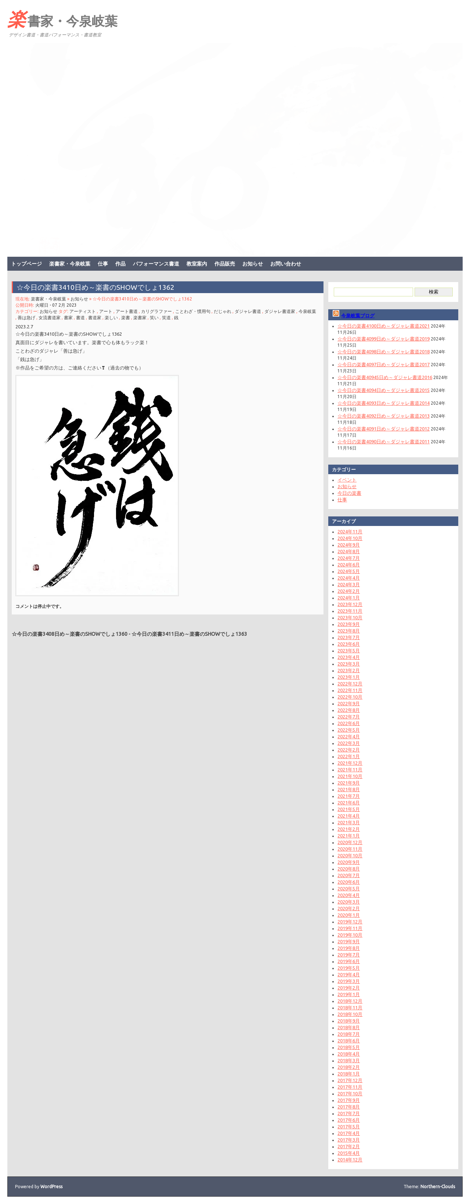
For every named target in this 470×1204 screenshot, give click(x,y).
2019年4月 (348, 974)
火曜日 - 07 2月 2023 (56, 305)
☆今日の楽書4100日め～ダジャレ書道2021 (383, 325)
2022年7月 (348, 716)
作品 (120, 264)
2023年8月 (348, 630)
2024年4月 (348, 577)
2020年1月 (348, 915)
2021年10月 (349, 776)
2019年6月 (348, 961)
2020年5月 (348, 888)
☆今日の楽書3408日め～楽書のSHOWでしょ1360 (69, 634)
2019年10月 (349, 934)
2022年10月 (349, 696)
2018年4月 (348, 1053)
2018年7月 (348, 1034)
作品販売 (224, 264)
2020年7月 (348, 875)
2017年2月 (348, 1146)
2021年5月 (348, 809)
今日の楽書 (349, 492)
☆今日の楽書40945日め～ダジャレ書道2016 (384, 377)
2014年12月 (349, 1159)
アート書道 (127, 311)
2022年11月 (349, 690)
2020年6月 (348, 881)
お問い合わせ (285, 264)
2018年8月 (348, 1027)
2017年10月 (349, 1093)
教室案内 (197, 264)
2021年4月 (348, 815)
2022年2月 (348, 749)
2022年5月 (348, 729)
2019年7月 (348, 954)
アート (105, 311)
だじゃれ (222, 311)
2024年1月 (348, 597)
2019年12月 (349, 921)
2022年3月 (348, 743)
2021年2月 (348, 829)
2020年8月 (348, 868)
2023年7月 (348, 637)
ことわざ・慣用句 (192, 311)
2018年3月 (348, 1060)
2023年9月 (348, 624)
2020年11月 (349, 848)
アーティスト (82, 311)
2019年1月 (348, 994)
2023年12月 (349, 604)
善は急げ (26, 317)
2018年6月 (348, 1040)
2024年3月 (348, 584)
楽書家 (140, 317)
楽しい (111, 317)
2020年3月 (348, 901)
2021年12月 (349, 762)
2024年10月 (349, 538)
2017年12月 (349, 1080)
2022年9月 (348, 703)
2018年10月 (349, 1014)
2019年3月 (348, 981)
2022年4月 (348, 736)
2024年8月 (348, 551)
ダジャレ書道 (248, 311)
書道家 (94, 317)
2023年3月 (348, 663)
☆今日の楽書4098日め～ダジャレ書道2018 (383, 351)
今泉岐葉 (307, 311)
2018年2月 (348, 1067)
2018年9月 (348, 1020)
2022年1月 (348, 756)
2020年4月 (348, 895)
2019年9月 (348, 941)
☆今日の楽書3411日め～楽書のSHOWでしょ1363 (189, 634)
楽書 (125, 317)
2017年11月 (349, 1086)
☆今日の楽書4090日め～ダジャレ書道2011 (383, 441)
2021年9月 (348, 782)
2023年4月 (348, 657)
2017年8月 (348, 1106)
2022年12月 (349, 683)
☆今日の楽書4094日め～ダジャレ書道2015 (383, 390)
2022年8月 (348, 710)
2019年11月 (349, 928)
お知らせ (252, 264)
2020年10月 (349, 855)
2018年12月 (349, 1000)
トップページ (26, 264)
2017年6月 (348, 1119)
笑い (154, 317)
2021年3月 (348, 822)
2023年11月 (349, 610)
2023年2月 (348, 670)
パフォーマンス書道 (156, 264)
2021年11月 (349, 769)
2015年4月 (348, 1153)
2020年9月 (348, 862)
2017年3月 (348, 1139)
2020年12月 (349, 842)
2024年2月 (348, 591)
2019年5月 (348, 967)
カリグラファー (156, 311)
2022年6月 (348, 723)
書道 (80, 317)
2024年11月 (349, 531)
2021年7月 (348, 796)
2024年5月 (348, 571)
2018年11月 (349, 1007)
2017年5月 (348, 1126)
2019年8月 (348, 948)
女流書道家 (50, 317)
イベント (347, 479)
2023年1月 (348, 676)
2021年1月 (348, 835)
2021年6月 (348, 802)
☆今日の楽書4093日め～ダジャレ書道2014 (383, 402)
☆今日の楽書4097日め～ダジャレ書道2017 (383, 364)
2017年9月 (348, 1100)
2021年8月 (348, 789)
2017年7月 (348, 1113)
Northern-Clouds (437, 1186)
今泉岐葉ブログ (358, 315)
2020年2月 (348, 908)
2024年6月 (348, 564)
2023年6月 (348, 643)
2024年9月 (348, 544)
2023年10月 (349, 617)
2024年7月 (348, 557)
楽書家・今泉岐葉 (62, 18)
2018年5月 (348, 1047)
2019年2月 (348, 987)
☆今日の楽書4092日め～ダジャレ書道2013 (383, 415)
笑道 (166, 317)
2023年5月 (348, 650)
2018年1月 (348, 1073)
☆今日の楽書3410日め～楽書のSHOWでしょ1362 (95, 287)
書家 (68, 317)
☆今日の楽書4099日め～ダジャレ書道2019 (383, 338)
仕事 (103, 264)
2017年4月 (348, 1133)
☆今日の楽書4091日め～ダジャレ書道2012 (383, 428)
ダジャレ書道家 (279, 311)
